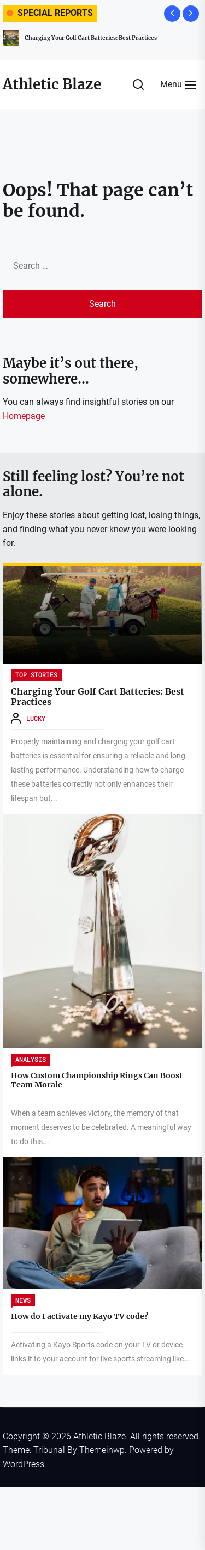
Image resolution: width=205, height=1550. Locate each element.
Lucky (35, 718)
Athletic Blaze (52, 84)
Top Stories (36, 674)
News (23, 1300)
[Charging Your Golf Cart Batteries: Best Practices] (102, 615)
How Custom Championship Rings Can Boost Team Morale (97, 1080)
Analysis (30, 1059)
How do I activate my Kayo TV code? (79, 1316)
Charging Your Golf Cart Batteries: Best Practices (91, 37)
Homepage (24, 416)
